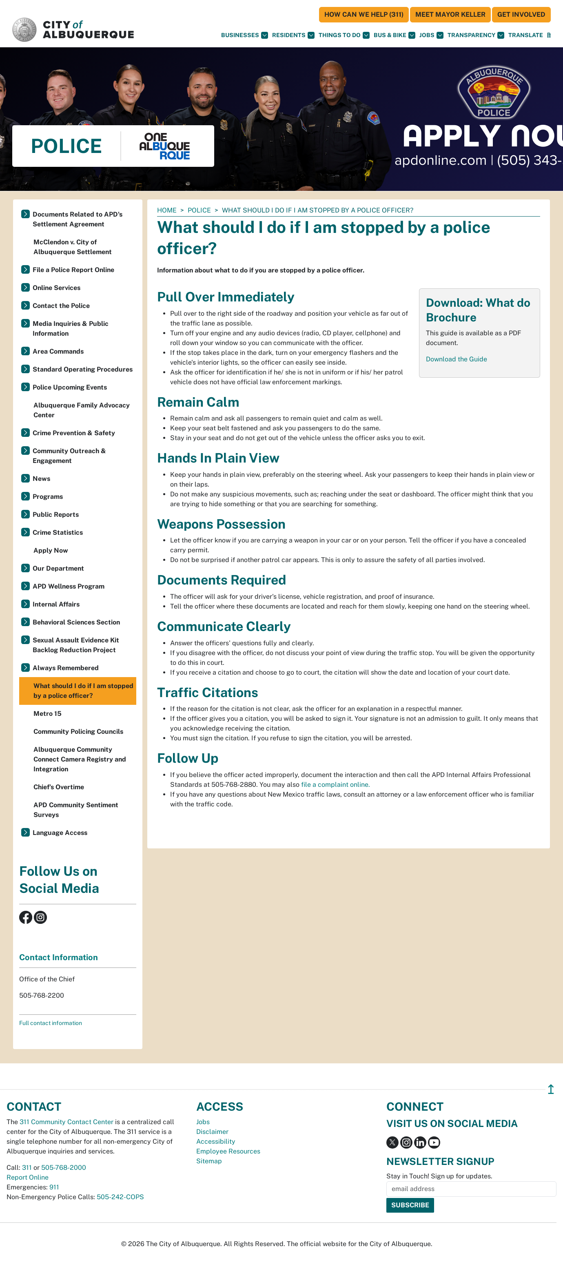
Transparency (476, 35)
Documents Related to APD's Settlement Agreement (77, 219)
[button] (525, 35)
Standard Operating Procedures (83, 369)
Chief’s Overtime (58, 787)
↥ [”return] (550, 1089)
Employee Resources (228, 1151)
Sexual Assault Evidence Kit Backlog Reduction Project (76, 645)
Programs (48, 496)
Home (167, 210)
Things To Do (344, 35)
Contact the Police (61, 306)
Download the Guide (456, 359)
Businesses (244, 35)
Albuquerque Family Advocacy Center (81, 410)
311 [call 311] (27, 1167)
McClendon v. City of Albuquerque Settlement (72, 247)
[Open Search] (549, 35)
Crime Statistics (58, 532)
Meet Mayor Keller (450, 14)
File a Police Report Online (73, 270)
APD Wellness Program (68, 586)
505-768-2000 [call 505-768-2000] (63, 1167)
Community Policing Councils (78, 731)
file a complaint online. (335, 784)
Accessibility (215, 1141)
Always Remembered (66, 668)
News (41, 479)
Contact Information (58, 957)
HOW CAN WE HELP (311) (363, 14)
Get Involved (521, 14)
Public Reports (56, 514)
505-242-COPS (120, 1197)
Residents (293, 35)
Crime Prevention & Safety (74, 433)
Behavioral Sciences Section (76, 622)
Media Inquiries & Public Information (71, 328)
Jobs (431, 35)
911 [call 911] (54, 1187)
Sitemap (209, 1161)
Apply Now (50, 550)
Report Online (28, 1177)
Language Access (60, 833)
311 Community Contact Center (66, 1122)
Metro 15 (47, 713)
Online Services (56, 288)
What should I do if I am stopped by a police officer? (83, 691)
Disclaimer (212, 1132)
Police (199, 210)
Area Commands (58, 351)
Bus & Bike (394, 35)
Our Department (58, 568)
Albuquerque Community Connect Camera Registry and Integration (79, 759)
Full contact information (50, 1023)
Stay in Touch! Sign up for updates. (439, 1176)
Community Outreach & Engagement (69, 456)
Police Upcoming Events (70, 387)
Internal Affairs (56, 604)
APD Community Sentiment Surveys (75, 810)
